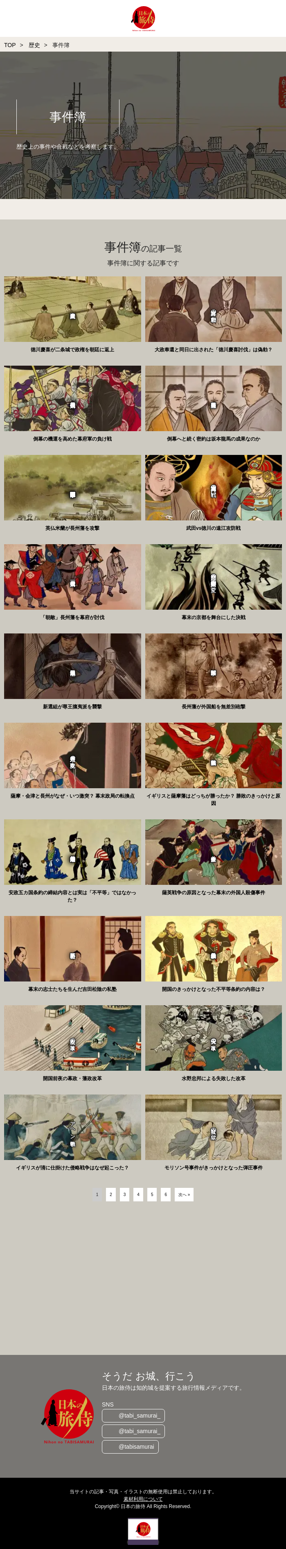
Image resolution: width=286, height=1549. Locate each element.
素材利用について (143, 1499)
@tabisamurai (136, 1446)
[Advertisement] (143, 1279)
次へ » (184, 1194)
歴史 (34, 45)
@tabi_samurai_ (139, 1415)
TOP (10, 45)
